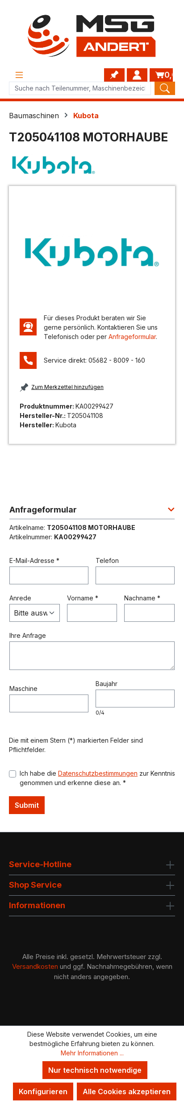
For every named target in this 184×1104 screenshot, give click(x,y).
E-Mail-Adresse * (34, 560)
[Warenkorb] (161, 75)
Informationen (37, 905)
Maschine (23, 688)
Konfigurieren (43, 1091)
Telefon (107, 560)
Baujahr (106, 683)
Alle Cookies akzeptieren (127, 1091)
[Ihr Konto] (137, 75)
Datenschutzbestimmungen (98, 773)
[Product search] (80, 88)
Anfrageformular (132, 336)
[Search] (165, 88)
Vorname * (82, 598)
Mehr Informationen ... (92, 1053)
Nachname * (142, 598)
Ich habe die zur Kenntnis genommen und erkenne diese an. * (97, 777)
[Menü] (19, 75)
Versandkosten (35, 966)
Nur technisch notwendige (95, 1070)
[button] (92, 512)
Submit (27, 805)
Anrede (20, 598)
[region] (92, 252)
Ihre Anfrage (27, 635)
